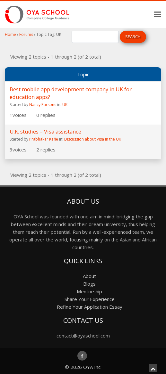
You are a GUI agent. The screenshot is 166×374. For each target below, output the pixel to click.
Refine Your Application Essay (89, 307)
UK (64, 104)
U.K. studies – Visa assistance (45, 131)
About (89, 276)
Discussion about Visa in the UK (92, 139)
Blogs (89, 283)
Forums (26, 34)
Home (10, 34)
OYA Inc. (92, 367)
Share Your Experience (90, 299)
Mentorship (89, 291)
